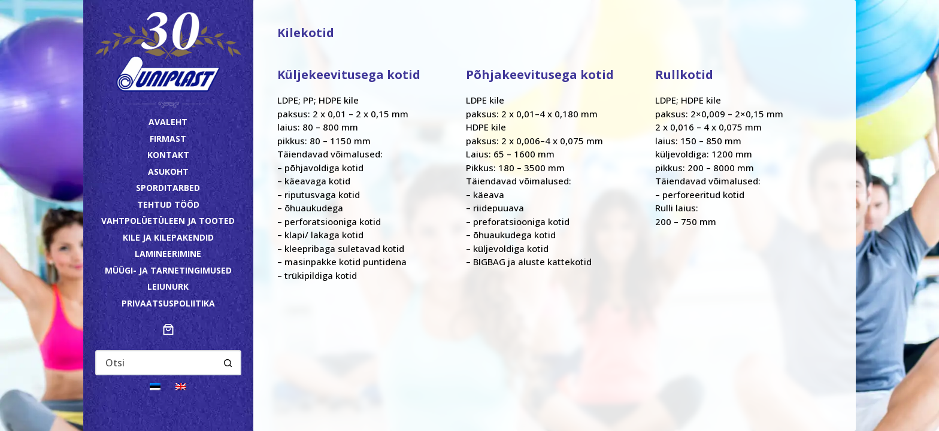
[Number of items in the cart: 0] (168, 329)
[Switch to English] (180, 385)
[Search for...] (156, 363)
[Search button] (228, 363)
